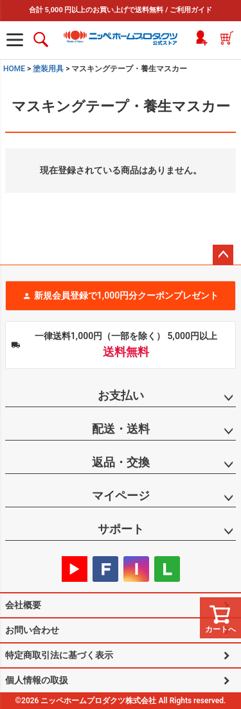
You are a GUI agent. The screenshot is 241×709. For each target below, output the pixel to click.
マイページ (121, 495)
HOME (14, 68)
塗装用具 (48, 68)
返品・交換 (121, 462)
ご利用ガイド (191, 10)
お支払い (121, 395)
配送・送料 (121, 428)
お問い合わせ (32, 630)
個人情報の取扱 (36, 680)
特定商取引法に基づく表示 (59, 655)
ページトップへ (223, 255)
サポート (121, 529)
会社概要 (23, 605)
